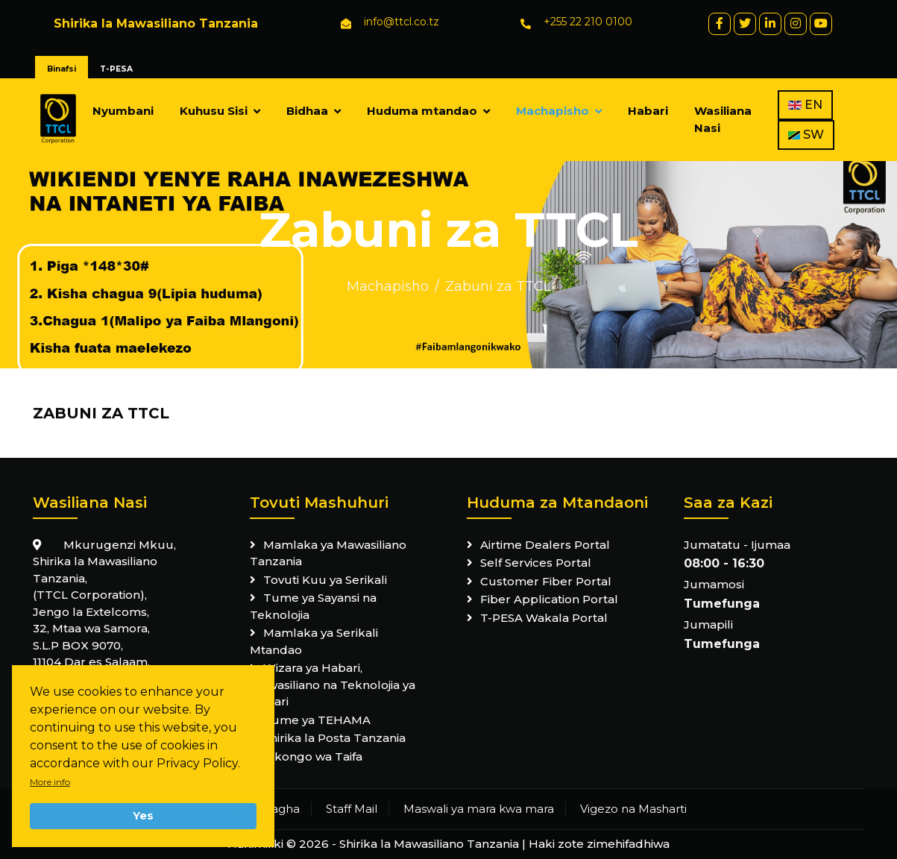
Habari (648, 111)
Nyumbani (123, 111)
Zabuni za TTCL (498, 286)
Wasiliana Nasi (723, 119)
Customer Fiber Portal (545, 581)
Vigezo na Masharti (633, 809)
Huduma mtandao (422, 111)
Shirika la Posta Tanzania (334, 738)
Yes (143, 815)
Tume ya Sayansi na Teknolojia (313, 606)
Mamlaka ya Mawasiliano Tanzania (328, 553)
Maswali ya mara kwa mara (478, 809)
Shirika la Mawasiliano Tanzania (429, 844)
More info (50, 781)
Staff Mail (351, 809)
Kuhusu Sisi (214, 111)
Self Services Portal (535, 563)
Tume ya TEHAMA (317, 720)
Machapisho (552, 111)
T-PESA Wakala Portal (544, 618)
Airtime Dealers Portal (545, 545)
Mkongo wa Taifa (312, 756)
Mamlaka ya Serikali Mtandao (314, 641)
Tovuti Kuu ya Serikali (325, 580)
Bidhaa (307, 111)
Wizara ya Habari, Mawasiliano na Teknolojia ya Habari (332, 684)
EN (805, 105)
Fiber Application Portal (549, 599)
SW (806, 135)
